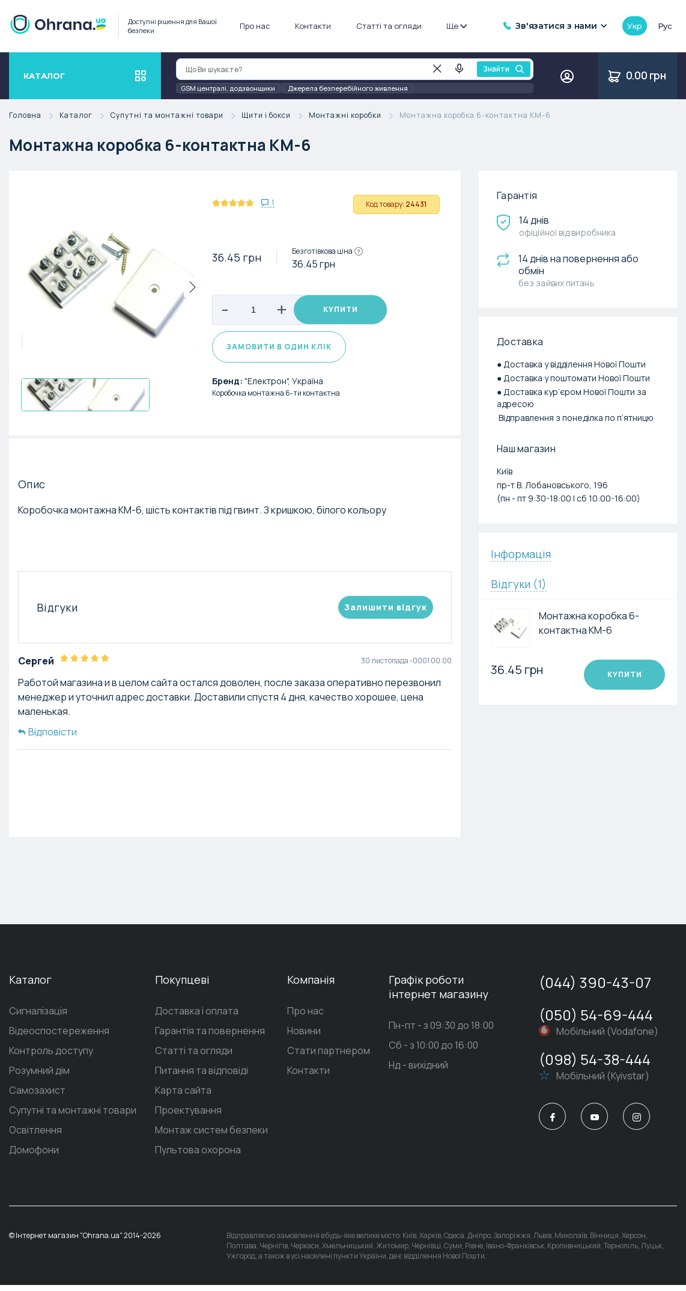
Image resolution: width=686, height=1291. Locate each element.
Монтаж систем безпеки (211, 1136)
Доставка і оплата (196, 1017)
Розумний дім (39, 1076)
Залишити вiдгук (385, 613)
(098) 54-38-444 (595, 1065)
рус (665, 26)
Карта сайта (183, 1096)
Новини (304, 1037)
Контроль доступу (51, 1056)
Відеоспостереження (59, 1037)
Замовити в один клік (279, 353)
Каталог (85, 115)
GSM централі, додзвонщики (228, 88)
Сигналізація (38, 1017)
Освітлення (35, 1136)
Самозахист (37, 1096)
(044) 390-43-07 (595, 988)
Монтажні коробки (354, 115)
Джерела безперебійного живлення (348, 88)
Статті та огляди (389, 25)
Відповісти (47, 737)
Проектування (188, 1116)
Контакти (313, 25)
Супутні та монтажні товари (176, 115)
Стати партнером (328, 1056)
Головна (34, 115)
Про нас (255, 25)
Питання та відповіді (201, 1076)
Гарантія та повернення (210, 1037)
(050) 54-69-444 (596, 1021)
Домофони (34, 1156)
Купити (340, 310)
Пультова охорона (198, 1156)
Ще (456, 25)
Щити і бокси (275, 115)
